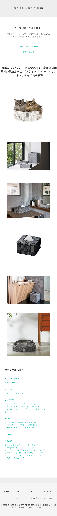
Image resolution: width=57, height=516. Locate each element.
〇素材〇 (8, 441)
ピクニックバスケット (14, 393)
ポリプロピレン (31, 453)
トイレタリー (10, 425)
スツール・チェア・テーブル (17, 409)
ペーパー (43, 450)
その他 (7, 419)
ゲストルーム (10, 383)
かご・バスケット (12, 379)
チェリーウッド (29, 450)
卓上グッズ (36, 407)
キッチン (8, 412)
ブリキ (38, 455)
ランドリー (9, 422)
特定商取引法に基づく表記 (42, 498)
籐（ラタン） (33, 445)
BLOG (34, 492)
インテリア (9, 400)
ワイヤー (8, 453)
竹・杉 (18, 453)
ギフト (22, 425)
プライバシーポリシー (13, 498)
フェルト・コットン (13, 455)
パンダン (28, 455)
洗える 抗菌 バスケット (14, 445)
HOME (6, 492)
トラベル (8, 434)
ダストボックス (29, 404)
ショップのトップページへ (28, 47)
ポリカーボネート (21, 458)
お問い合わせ (28, 52)
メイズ (7, 458)
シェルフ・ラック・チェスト (17, 407)
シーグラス (9, 450)
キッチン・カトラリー (26, 422)
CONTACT (49, 492)
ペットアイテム (29, 428)
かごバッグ (9, 389)
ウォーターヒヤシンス (14, 448)
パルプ (44, 453)
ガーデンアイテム (12, 428)
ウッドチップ (32, 448)
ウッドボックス (38, 409)
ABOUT (20, 492)
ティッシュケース (12, 404)
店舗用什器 (33, 425)
